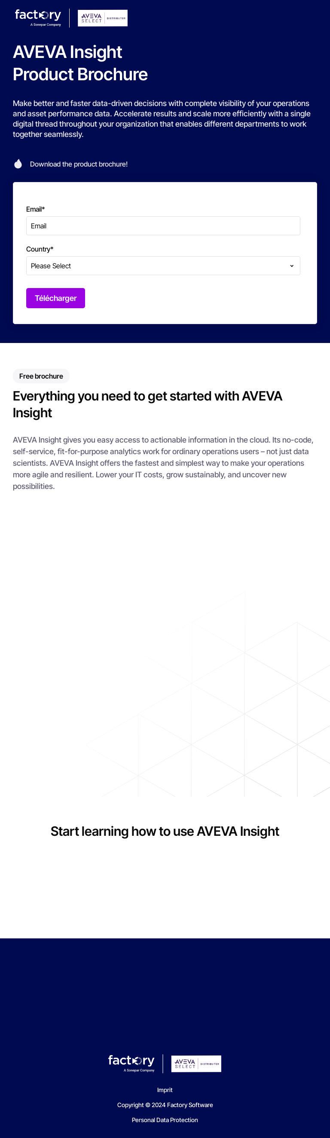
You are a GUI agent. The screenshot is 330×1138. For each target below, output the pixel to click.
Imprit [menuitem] (165, 1089)
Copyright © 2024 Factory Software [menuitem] (165, 1104)
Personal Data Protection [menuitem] (165, 1119)
